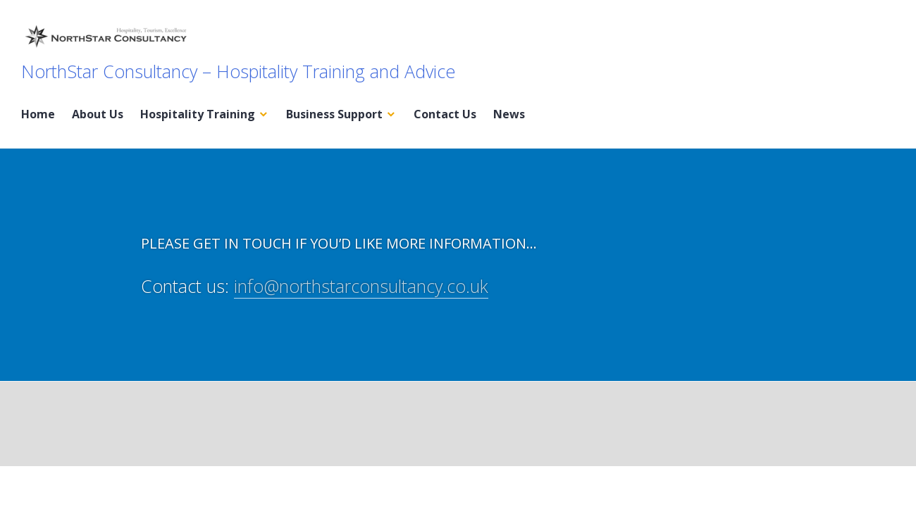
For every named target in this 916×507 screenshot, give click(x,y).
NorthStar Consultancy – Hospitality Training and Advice (238, 71)
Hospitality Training (197, 114)
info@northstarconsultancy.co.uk (361, 286)
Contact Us (445, 114)
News (509, 114)
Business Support (334, 114)
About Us (97, 114)
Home (38, 114)
